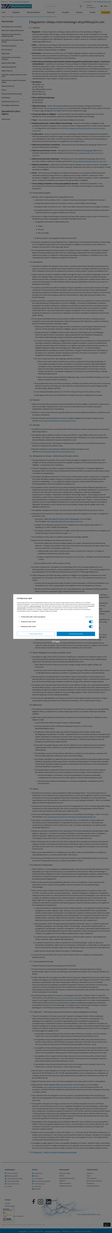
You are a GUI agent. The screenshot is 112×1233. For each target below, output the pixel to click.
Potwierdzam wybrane (36, 634)
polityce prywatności (35, 606)
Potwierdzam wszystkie (76, 634)
